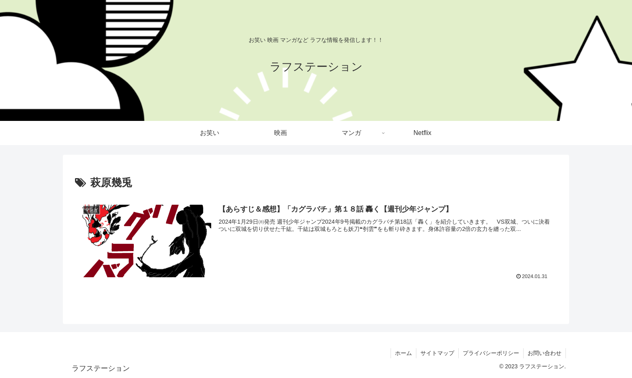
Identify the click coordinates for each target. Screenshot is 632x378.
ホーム (403, 353)
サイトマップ (437, 353)
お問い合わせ (544, 353)
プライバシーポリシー (491, 353)
